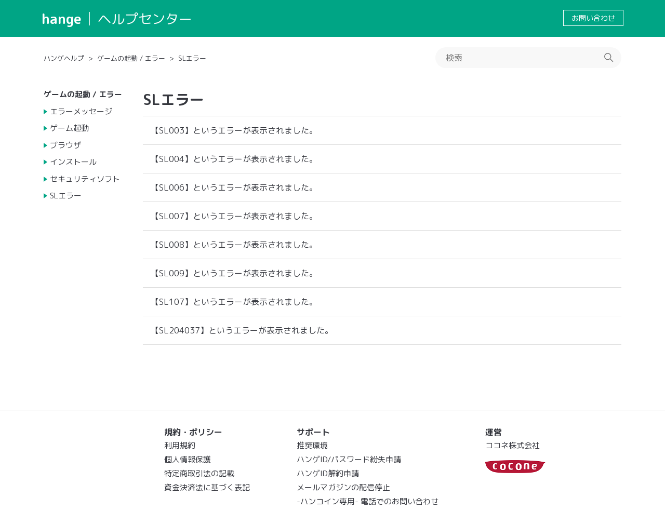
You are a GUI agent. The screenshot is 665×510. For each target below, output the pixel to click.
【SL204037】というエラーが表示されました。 (242, 330)
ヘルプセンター (145, 18)
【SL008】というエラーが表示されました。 (234, 244)
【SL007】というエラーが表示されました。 (234, 216)
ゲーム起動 (69, 128)
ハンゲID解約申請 (328, 473)
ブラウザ (65, 145)
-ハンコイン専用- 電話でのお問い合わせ (367, 501)
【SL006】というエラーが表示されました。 (234, 187)
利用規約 (179, 445)
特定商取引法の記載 (199, 473)
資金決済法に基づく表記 (207, 487)
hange (62, 18)
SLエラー (192, 58)
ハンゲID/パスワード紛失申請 (349, 459)
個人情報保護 (187, 459)
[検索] (528, 57)
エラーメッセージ (81, 111)
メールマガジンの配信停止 (343, 487)
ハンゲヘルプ (64, 58)
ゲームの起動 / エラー (131, 58)
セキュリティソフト (85, 178)
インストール (73, 161)
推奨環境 (312, 445)
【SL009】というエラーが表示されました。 (234, 273)
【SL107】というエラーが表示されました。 (234, 301)
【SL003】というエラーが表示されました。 (234, 130)
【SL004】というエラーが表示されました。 (234, 159)
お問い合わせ (593, 18)
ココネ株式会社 (512, 445)
